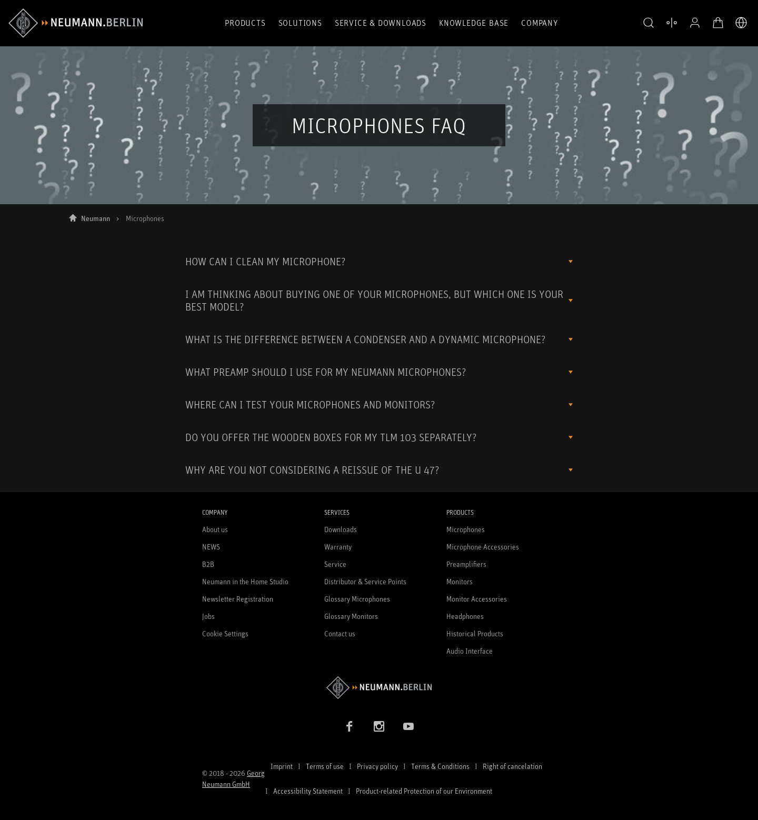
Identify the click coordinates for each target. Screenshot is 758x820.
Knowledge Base (473, 22)
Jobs (208, 616)
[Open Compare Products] (671, 22)
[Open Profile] (694, 22)
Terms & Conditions (440, 766)
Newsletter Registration (237, 598)
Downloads (340, 529)
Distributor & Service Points (365, 581)
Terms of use (325, 766)
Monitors (459, 581)
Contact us (339, 633)
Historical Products (474, 633)
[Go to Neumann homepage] (379, 687)
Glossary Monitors (351, 616)
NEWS (211, 546)
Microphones (465, 529)
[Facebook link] (349, 726)
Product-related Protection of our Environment (424, 790)
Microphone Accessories (482, 546)
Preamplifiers (466, 563)
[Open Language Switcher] (741, 22)
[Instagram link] (379, 726)
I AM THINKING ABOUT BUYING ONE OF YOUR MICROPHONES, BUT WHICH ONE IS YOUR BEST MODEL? (374, 300)
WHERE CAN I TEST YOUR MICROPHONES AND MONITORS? (310, 404)
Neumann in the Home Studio (245, 581)
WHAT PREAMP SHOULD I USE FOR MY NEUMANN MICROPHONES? (325, 371)
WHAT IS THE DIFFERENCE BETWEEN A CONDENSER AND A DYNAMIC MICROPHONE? (365, 339)
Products (245, 22)
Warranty (338, 546)
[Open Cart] (718, 22)
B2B (208, 563)
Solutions (300, 22)
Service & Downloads (380, 22)
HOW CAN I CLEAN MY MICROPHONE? (265, 261)
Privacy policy (377, 766)
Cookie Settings (225, 633)
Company (539, 22)
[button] (648, 23)
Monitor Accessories (476, 598)
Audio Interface (469, 650)
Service (335, 563)
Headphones (465, 616)
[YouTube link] (408, 726)
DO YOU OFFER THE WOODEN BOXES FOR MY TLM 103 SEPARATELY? (330, 437)
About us (215, 529)
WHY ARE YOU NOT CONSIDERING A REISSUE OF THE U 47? (312, 469)
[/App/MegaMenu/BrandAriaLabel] (75, 23)
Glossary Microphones (357, 598)
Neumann (95, 218)
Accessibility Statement (308, 790)
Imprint (282, 766)
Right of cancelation (512, 766)
